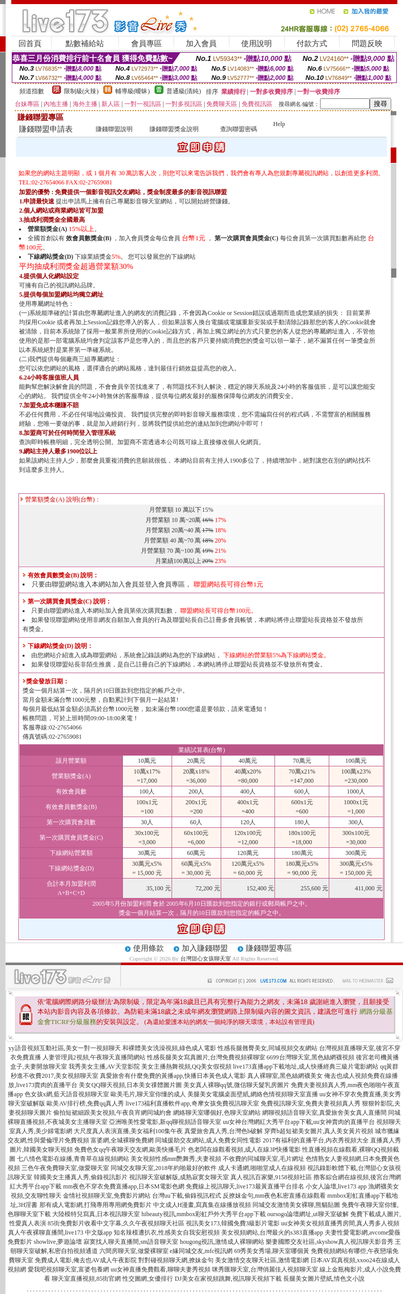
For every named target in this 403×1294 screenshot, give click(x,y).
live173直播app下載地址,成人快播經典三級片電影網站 (305, 1066)
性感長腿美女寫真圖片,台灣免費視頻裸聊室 (206, 1057)
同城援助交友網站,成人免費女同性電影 (208, 1140)
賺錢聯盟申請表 (46, 129)
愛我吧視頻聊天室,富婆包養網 (68, 1269)
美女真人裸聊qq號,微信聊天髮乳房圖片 (236, 1085)
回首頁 (29, 43)
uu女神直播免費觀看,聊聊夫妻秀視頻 (160, 1269)
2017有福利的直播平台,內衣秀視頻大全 (316, 1140)
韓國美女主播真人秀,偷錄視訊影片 (81, 1177)
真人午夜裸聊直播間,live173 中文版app (60, 1232)
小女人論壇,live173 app (336, 1186)
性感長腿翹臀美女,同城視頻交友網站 (267, 1048)
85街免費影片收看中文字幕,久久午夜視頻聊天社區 (116, 1223)
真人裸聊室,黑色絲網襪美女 (285, 1075)
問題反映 (367, 43)
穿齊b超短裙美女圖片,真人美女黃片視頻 (318, 1131)
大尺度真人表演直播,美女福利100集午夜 (128, 1131)
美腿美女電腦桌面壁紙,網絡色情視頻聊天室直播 (252, 1094)
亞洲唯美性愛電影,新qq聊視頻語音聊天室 (165, 1121)
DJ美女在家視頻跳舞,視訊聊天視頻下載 (228, 1278)
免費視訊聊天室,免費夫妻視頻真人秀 (310, 1103)
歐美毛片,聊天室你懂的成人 (148, 1094)
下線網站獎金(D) (50, 256)
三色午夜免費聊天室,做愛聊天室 (65, 1168)
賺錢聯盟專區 (269, 948)
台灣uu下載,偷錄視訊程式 (186, 1195)
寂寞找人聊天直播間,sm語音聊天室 (130, 1241)
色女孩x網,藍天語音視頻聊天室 (67, 1094)
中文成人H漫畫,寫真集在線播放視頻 (202, 1204)
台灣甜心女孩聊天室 (205, 958)
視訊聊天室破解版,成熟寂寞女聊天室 (179, 1177)
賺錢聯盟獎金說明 (174, 129)
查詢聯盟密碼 (238, 129)
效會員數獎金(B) (88, 238)
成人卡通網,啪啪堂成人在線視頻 (262, 1168)
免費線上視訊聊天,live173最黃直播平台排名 (245, 1186)
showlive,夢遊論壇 (58, 1241)
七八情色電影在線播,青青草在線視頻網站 (73, 1158)
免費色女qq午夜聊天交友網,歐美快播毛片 (130, 1149)
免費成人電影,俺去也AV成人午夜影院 (86, 1260)
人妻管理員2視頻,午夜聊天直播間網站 (94, 1057)
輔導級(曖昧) (132, 91)
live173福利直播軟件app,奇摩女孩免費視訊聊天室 (192, 1103)
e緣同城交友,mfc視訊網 (201, 1251)
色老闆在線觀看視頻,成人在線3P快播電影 (244, 1149)
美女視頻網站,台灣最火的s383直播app (272, 1232)
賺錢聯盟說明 (114, 129)
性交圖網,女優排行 (147, 1278)
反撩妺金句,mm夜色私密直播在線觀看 (274, 1195)
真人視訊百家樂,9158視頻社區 (271, 1177)
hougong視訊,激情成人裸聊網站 (222, 1241)
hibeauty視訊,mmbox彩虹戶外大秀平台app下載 (203, 1214)
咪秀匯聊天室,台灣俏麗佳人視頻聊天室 (265, 1269)
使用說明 (256, 43)
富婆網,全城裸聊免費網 (122, 1140)
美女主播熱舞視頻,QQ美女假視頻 (186, 1066)
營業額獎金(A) (47, 229)
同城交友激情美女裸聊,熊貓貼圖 (296, 1204)
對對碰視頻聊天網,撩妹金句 (176, 1260)
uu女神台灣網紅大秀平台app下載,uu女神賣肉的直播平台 (298, 1121)
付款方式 (311, 43)
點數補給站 (85, 43)
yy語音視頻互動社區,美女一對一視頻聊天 (65, 1048)
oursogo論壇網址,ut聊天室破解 (308, 1214)
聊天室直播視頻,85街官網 (86, 1278)
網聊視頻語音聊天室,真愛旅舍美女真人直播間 (324, 1112)
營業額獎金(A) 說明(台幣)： (60, 499)
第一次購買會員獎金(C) (247, 238)
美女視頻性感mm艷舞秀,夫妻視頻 (176, 1158)
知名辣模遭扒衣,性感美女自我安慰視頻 (167, 1232)
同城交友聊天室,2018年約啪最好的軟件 (164, 1168)
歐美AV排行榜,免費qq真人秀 (85, 1103)
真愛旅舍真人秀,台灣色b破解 (223, 1131)
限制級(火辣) (81, 91)
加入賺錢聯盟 (205, 948)
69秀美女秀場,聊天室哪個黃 (271, 1251)
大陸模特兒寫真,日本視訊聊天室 (96, 1214)
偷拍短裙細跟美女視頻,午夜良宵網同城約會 (112, 1112)
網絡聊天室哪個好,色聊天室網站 (217, 1112)
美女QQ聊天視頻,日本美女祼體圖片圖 (130, 1085)
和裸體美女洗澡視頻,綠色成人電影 (169, 1048)
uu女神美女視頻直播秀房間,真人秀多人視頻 (340, 1223)
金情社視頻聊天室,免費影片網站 (107, 1195)
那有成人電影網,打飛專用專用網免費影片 (95, 1204)
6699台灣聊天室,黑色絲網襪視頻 (310, 1057)
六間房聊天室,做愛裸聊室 (133, 1251)
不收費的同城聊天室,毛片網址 (263, 1158)
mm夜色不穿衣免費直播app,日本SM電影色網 (123, 1186)
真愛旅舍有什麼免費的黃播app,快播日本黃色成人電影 (172, 1075)
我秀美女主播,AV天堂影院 (104, 1066)
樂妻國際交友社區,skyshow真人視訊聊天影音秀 (329, 1241)
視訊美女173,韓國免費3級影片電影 (233, 1223)
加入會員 (201, 43)
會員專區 (146, 43)
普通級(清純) (183, 91)
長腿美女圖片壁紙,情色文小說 (324, 1278)
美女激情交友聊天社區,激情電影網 (262, 1260)
